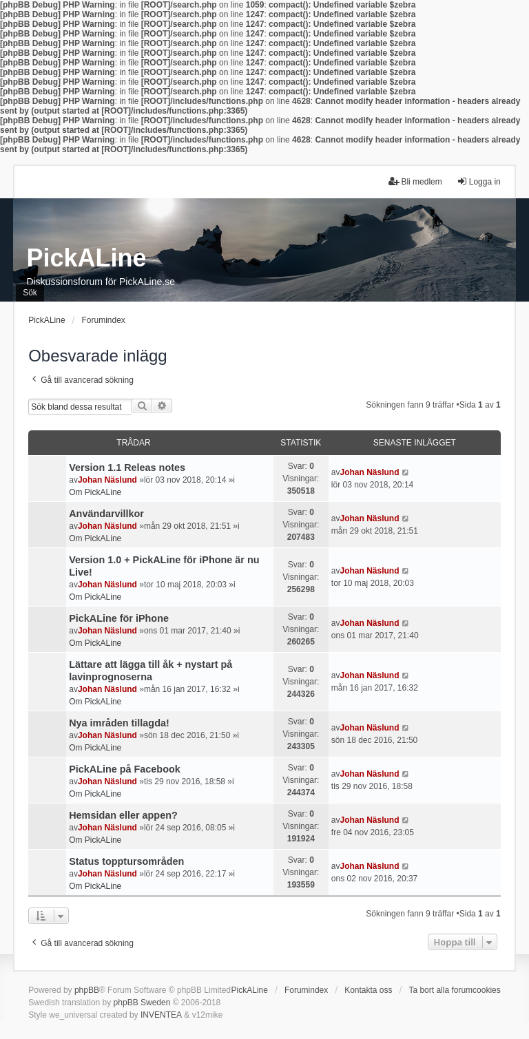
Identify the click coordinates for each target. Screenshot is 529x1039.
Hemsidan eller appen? (123, 815)
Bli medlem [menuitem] (415, 181)
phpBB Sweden (142, 1002)
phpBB (86, 990)
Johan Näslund (107, 480)
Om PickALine (95, 492)
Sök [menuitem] (30, 292)
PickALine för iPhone (119, 618)
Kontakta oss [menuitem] (368, 990)
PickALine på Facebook (124, 769)
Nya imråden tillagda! (119, 722)
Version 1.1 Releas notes (127, 467)
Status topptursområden (126, 861)
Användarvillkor (106, 513)
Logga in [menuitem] (479, 181)
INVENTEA (161, 1015)
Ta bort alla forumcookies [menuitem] (454, 990)
